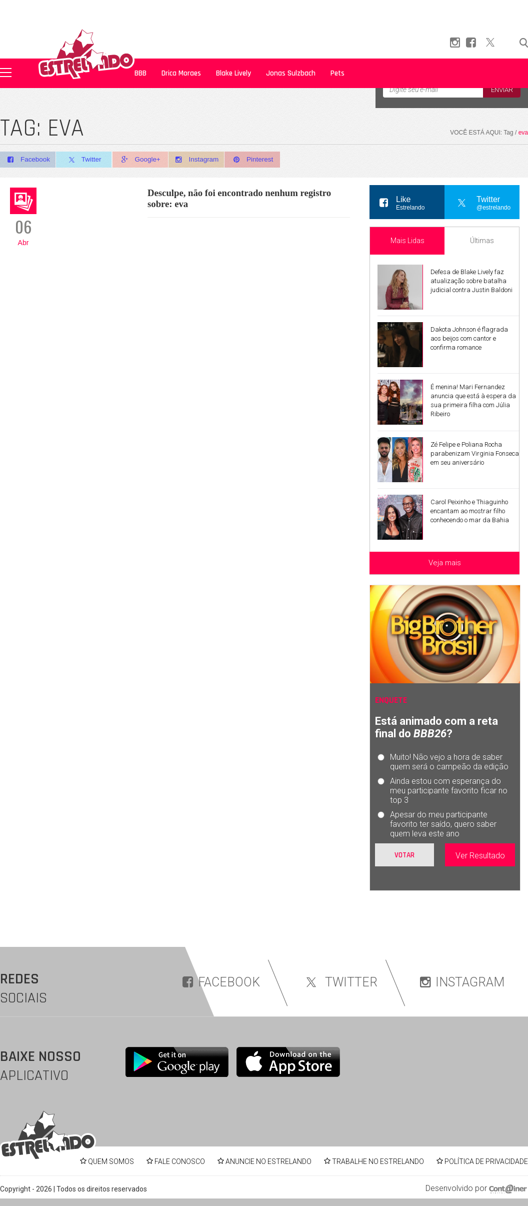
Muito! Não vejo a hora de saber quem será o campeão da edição (449, 761)
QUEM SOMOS (111, 1161)
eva (523, 132)
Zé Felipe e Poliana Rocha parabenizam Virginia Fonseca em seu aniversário (474, 453)
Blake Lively (233, 73)
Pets (337, 73)
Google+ (144, 160)
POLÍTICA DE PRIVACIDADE (486, 1161)
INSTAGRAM (462, 982)
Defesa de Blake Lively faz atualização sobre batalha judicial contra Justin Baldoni (471, 281)
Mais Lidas (407, 241)
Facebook (27, 160)
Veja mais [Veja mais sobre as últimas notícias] (444, 562)
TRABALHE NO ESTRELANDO (378, 1161)
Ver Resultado (480, 855)
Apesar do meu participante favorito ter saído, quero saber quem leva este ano (443, 824)
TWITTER (340, 982)
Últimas (482, 241)
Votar (404, 855)
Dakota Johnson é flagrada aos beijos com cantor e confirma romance (469, 338)
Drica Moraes (181, 73)
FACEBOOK (221, 982)
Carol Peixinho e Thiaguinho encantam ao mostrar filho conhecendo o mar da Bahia (469, 511)
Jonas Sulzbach (291, 73)
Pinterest (259, 160)
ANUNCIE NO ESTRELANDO (269, 1161)
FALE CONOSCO (179, 1161)
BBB (140, 73)
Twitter (86, 160)
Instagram (201, 160)
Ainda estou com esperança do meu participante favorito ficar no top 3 (449, 790)
